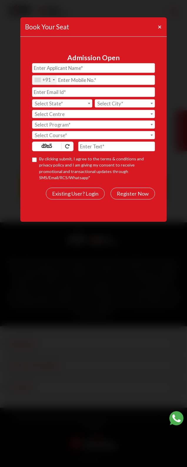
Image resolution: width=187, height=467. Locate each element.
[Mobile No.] (93, 80)
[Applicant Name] (93, 68)
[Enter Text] (116, 146)
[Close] (159, 27)
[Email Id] (93, 92)
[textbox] (62, 104)
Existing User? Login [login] (75, 193)
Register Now (133, 193)
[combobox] (44, 80)
